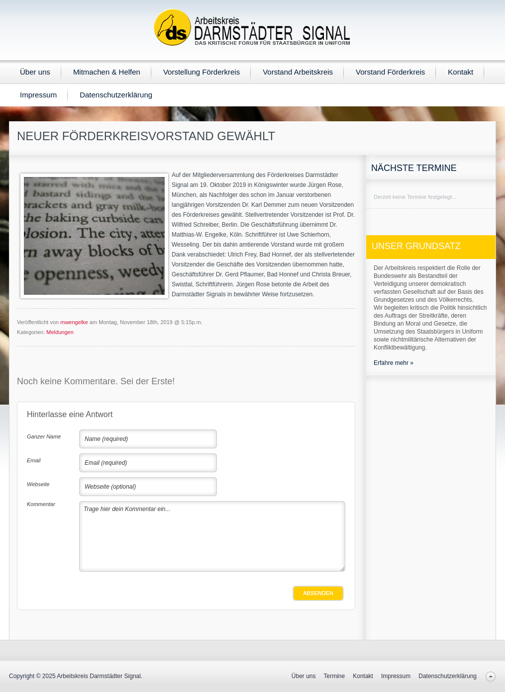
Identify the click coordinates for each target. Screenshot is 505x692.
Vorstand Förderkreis (390, 72)
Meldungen (59, 332)
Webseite (38, 484)
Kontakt (460, 72)
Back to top (490, 676)
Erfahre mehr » (393, 362)
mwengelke (74, 322)
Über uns (35, 72)
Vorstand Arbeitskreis (298, 72)
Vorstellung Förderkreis (201, 72)
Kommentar (41, 504)
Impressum (38, 94)
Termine (334, 676)
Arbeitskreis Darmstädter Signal (99, 676)
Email (34, 460)
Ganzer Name (44, 436)
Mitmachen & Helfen (106, 72)
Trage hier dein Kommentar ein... (212, 536)
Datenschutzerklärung (116, 94)
